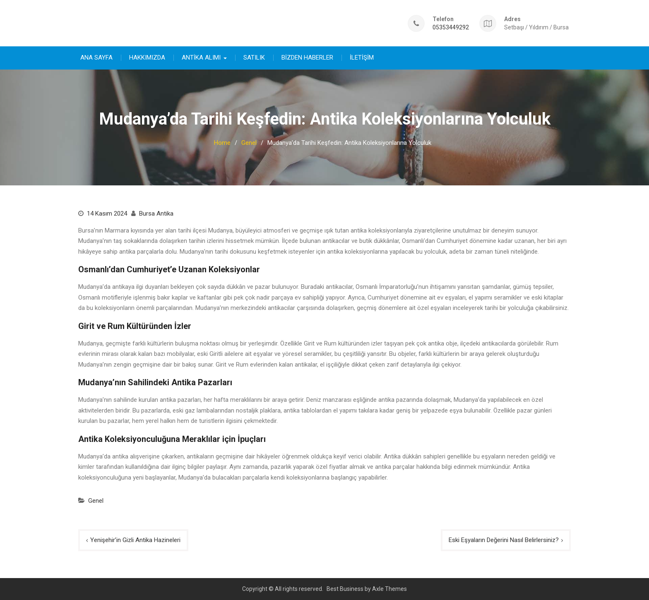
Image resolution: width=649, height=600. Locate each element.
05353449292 (451, 27)
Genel (95, 500)
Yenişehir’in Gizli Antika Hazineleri (135, 539)
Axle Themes (389, 588)
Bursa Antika (156, 213)
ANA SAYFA (96, 57)
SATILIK (254, 57)
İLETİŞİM (362, 57)
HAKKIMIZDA (147, 57)
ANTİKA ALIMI (201, 57)
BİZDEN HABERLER (307, 57)
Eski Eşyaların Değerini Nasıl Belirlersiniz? (504, 539)
